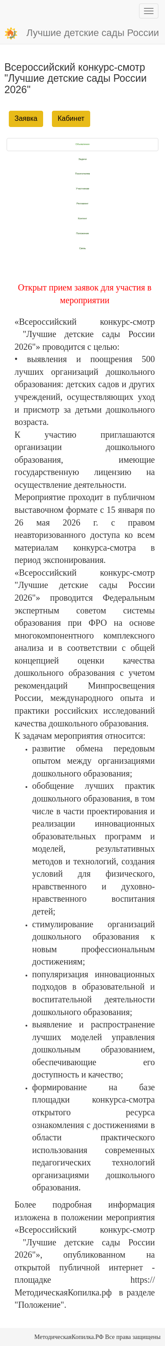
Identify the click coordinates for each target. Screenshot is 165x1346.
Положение (82, 233)
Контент (82, 218)
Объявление (83, 144)
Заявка (26, 118)
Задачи (82, 159)
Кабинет (71, 118)
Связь (82, 248)
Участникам (82, 188)
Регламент (82, 203)
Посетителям (82, 173)
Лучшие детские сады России (81, 33)
